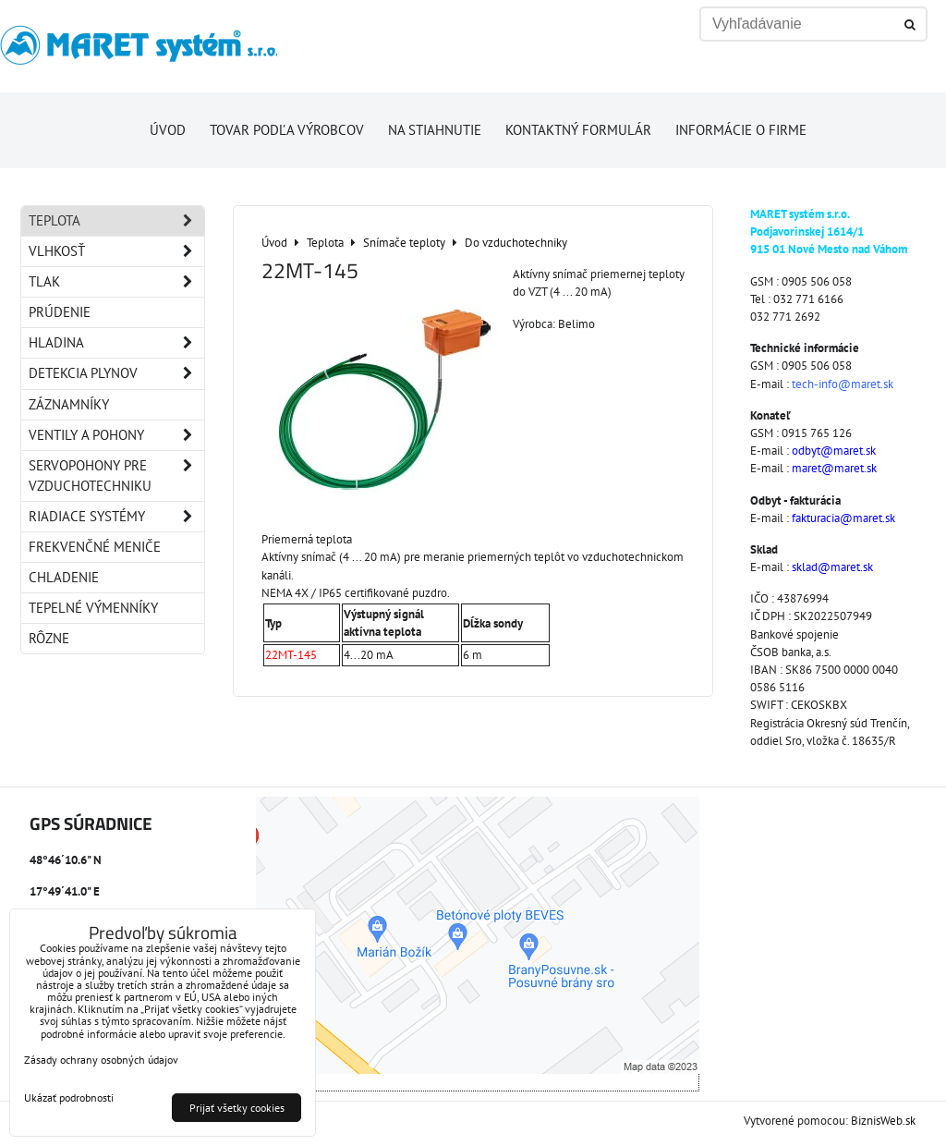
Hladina (116, 343)
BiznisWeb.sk (883, 1120)
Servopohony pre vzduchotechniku (116, 476)
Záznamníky (69, 404)
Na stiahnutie (434, 130)
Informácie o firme (741, 130)
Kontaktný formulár (578, 130)
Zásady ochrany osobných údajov (101, 1060)
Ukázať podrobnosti (69, 1097)
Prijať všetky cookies (237, 1108)
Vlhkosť (116, 251)
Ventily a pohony (116, 435)
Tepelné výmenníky (93, 607)
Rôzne (49, 638)
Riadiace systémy (116, 516)
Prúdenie (60, 312)
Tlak (116, 282)
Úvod (168, 130)
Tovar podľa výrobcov (287, 130)
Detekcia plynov (116, 373)
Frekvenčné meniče (95, 546)
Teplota (116, 221)
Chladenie (64, 577)
